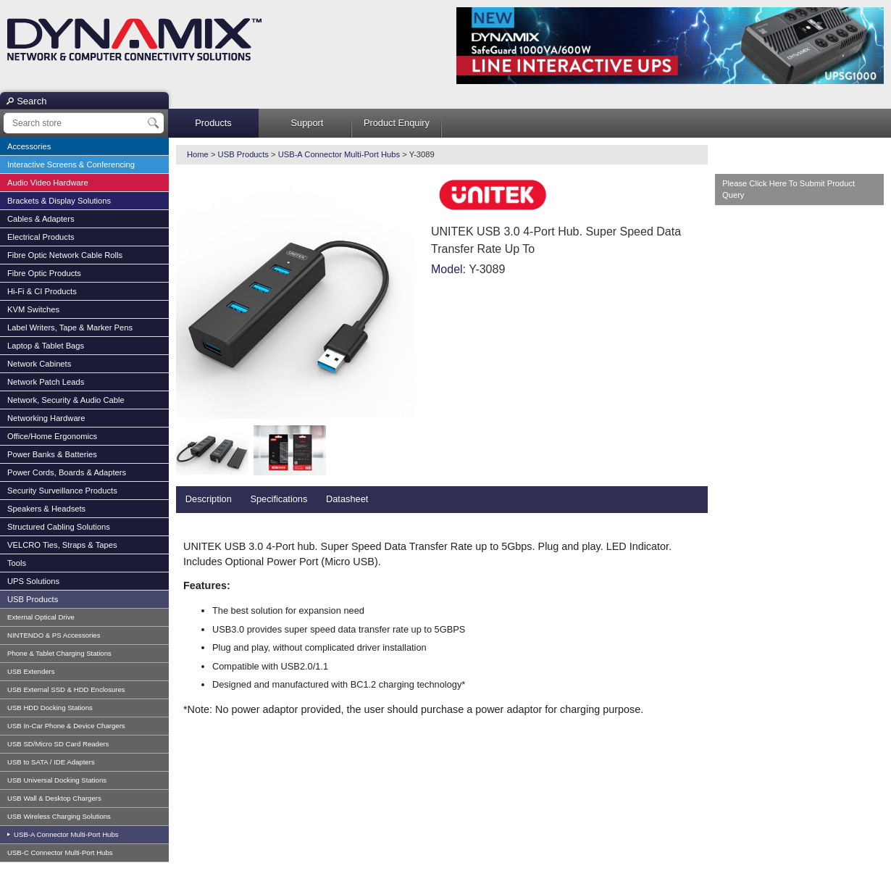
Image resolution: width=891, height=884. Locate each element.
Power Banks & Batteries (52, 454)
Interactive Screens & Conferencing (71, 164)
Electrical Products (41, 237)
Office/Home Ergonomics (52, 436)
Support (307, 122)
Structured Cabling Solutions (58, 526)
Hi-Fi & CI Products (42, 291)
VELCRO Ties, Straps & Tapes (62, 545)
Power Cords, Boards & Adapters (66, 472)
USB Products (32, 599)
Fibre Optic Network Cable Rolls (64, 255)
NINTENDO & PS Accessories (53, 635)
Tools (16, 563)
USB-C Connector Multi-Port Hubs (60, 852)
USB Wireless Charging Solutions (59, 816)
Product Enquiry (397, 122)
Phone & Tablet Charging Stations (59, 653)
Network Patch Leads (45, 382)
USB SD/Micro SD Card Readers (58, 744)
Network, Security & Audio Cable (66, 400)
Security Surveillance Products (62, 490)
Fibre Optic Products (44, 273)
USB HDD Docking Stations (50, 708)
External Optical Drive (41, 617)
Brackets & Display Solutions (59, 200)
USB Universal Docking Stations (56, 780)
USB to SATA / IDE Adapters (51, 762)
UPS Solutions (33, 581)
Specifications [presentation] (278, 498)
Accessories (29, 146)
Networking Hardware (46, 418)
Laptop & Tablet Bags (45, 345)
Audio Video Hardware (47, 182)
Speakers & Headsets (46, 508)
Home (198, 154)
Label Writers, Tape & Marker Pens (70, 327)
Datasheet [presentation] (347, 498)
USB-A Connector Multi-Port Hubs (65, 834)
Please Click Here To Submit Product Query (788, 189)
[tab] (208, 499)
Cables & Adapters (41, 218)
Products (213, 122)
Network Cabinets (39, 363)
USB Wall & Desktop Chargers (54, 798)
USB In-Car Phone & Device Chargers (66, 726)
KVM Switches (33, 309)
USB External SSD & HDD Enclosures (66, 689)
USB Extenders (31, 671)
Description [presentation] (208, 498)
